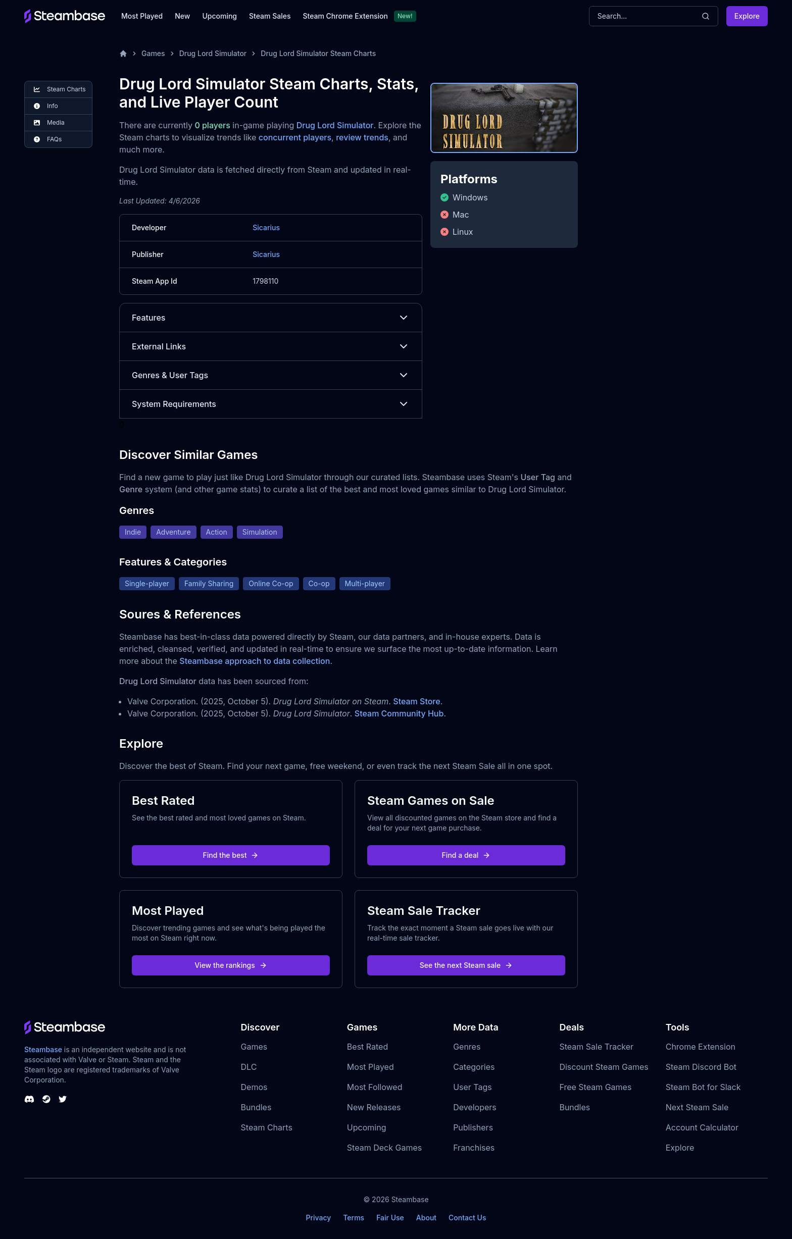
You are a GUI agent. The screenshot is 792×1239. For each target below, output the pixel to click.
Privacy (318, 1217)
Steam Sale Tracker (596, 1047)
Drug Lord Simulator (213, 53)
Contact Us (467, 1217)
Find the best (231, 855)
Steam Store (416, 701)
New (182, 16)
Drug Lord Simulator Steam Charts (318, 53)
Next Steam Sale (697, 1107)
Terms (353, 1217)
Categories (473, 1067)
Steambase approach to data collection (254, 661)
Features (271, 318)
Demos (254, 1087)
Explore (747, 16)
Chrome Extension (700, 1047)
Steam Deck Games (384, 1148)
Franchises (473, 1148)
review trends (362, 137)
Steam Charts (266, 1127)
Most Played (142, 16)
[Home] (123, 53)
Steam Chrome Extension (345, 16)
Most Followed (375, 1087)
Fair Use (390, 1217)
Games (153, 53)
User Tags (472, 1087)
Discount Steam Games (603, 1067)
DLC (249, 1067)
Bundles (256, 1107)
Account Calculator (702, 1127)
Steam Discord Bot (701, 1067)
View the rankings (230, 965)
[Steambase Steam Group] (46, 1099)
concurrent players (295, 137)
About (426, 1217)
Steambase (43, 1049)
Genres (466, 1047)
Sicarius (266, 227)
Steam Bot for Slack (703, 1087)
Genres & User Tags (271, 375)
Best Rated (367, 1047)
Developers (475, 1107)
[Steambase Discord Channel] (29, 1099)
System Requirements (271, 404)
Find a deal (466, 855)
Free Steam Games (595, 1087)
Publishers (473, 1127)
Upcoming (219, 16)
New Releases (374, 1107)
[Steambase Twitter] (63, 1099)
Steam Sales (269, 16)
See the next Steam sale (466, 965)
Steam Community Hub (399, 713)
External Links (271, 346)
